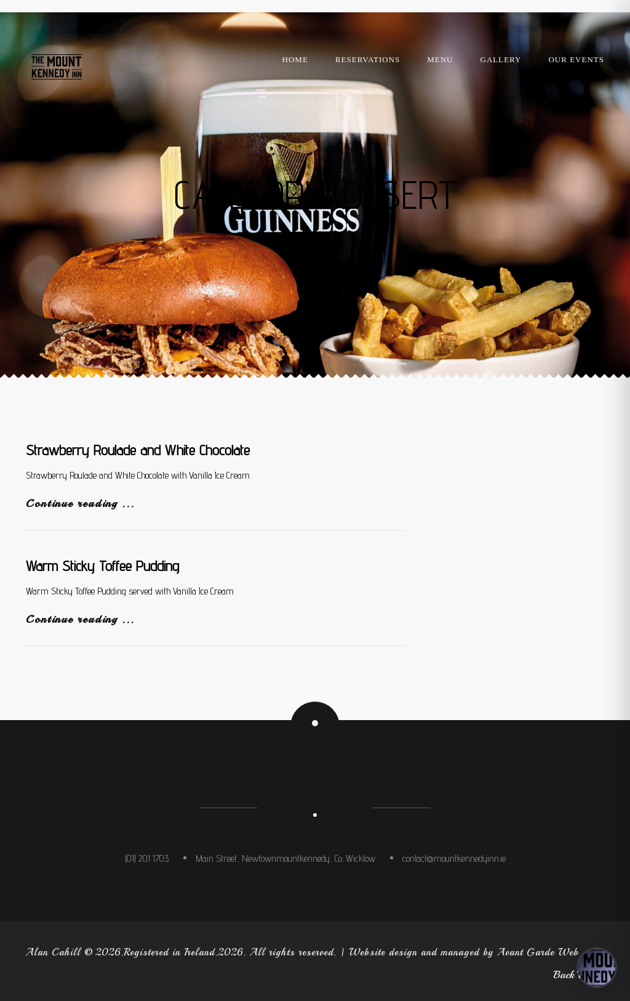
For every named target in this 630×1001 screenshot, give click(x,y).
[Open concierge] (596, 967)
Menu (440, 59)
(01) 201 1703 (147, 858)
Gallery (501, 59)
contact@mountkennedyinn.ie (454, 858)
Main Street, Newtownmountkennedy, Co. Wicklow (285, 858)
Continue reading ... (80, 503)
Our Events (576, 59)
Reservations (367, 59)
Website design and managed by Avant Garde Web (464, 952)
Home (295, 59)
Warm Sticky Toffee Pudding (102, 566)
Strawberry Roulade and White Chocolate (138, 450)
